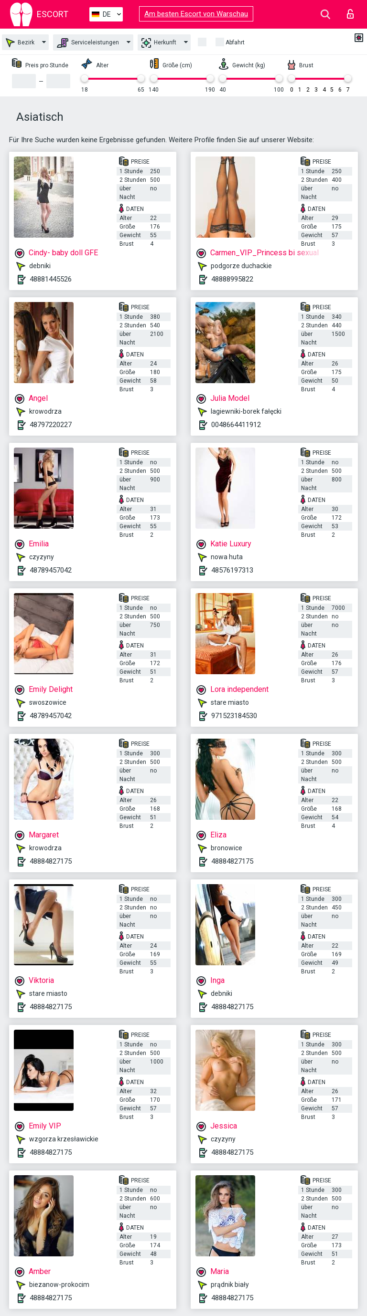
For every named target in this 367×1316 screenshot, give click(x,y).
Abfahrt (235, 42)
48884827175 (51, 861)
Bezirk (20, 42)
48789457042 (51, 570)
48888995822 (232, 279)
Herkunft (158, 43)
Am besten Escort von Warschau (196, 14)
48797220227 (51, 424)
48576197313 (232, 570)
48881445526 (51, 279)
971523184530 (234, 715)
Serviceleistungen (88, 43)
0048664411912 (236, 424)
